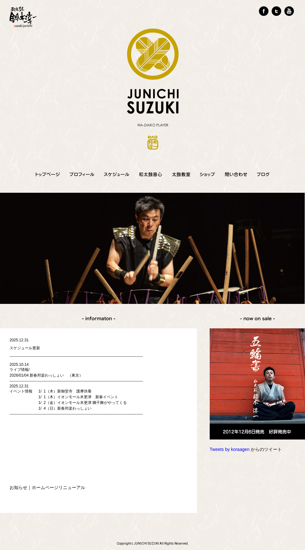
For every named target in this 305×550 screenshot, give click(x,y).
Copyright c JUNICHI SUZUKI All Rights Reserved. (153, 543)
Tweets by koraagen (229, 449)
